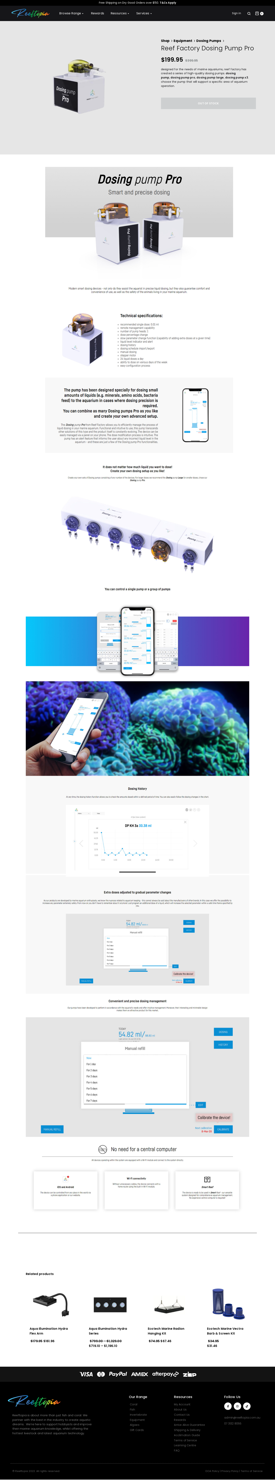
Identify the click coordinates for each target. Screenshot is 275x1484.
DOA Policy (212, 1471)
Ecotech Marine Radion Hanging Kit (166, 1331)
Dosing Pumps (208, 40)
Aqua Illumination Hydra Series (108, 1331)
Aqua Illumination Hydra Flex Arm (49, 1331)
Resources (120, 13)
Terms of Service (252, 1471)
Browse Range (71, 13)
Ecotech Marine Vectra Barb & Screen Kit (225, 1331)
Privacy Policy (230, 1471)
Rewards (97, 13)
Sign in (236, 13)
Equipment (183, 40)
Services (144, 13)
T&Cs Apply (168, 3)
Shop (165, 40)
